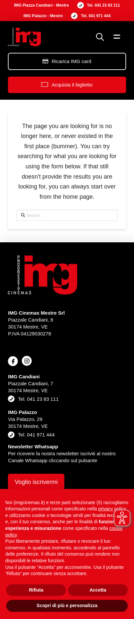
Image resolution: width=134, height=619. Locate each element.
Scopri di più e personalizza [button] (67, 605)
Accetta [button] (97, 590)
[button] (100, 37)
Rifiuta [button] (36, 590)
